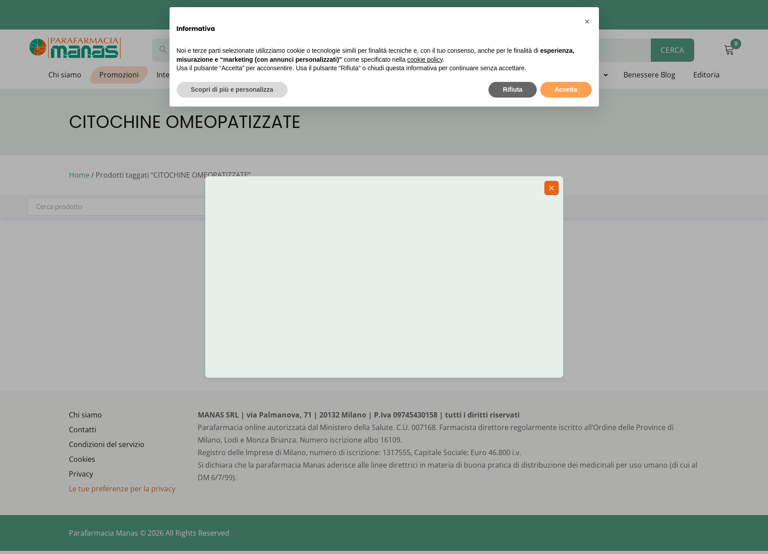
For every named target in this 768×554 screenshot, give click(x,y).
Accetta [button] (566, 89)
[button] (587, 21)
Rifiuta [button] (512, 89)
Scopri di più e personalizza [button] (232, 89)
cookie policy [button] (424, 59)
